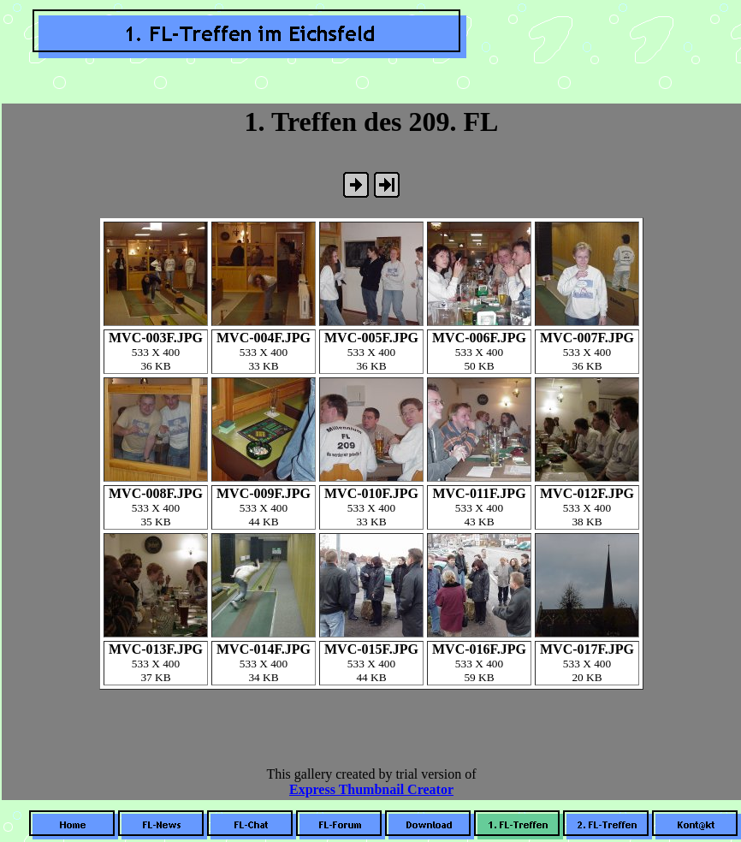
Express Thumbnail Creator (371, 789)
